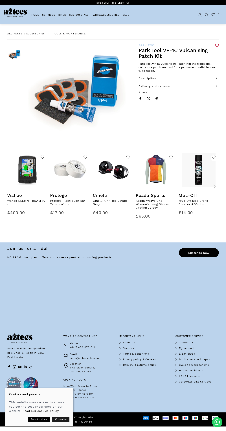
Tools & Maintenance (68, 33)
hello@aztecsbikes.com (86, 358)
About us (129, 342)
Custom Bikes (79, 15)
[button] (206, 14)
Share (143, 92)
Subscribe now (198, 253)
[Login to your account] (200, 14)
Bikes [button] (62, 15)
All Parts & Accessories (26, 33)
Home (35, 15)
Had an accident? (191, 370)
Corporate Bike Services (195, 381)
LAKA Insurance (189, 376)
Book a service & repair (194, 359)
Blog (126, 15)
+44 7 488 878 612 (82, 347)
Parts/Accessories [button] (105, 15)
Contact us (186, 342)
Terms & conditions (136, 353)
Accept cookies (38, 419)
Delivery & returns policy (139, 364)
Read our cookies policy (41, 411)
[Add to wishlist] (42, 158)
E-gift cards (187, 353)
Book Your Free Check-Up (113, 2)
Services (48, 15)
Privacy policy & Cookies (139, 359)
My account (187, 348)
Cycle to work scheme (194, 364)
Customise (61, 419)
